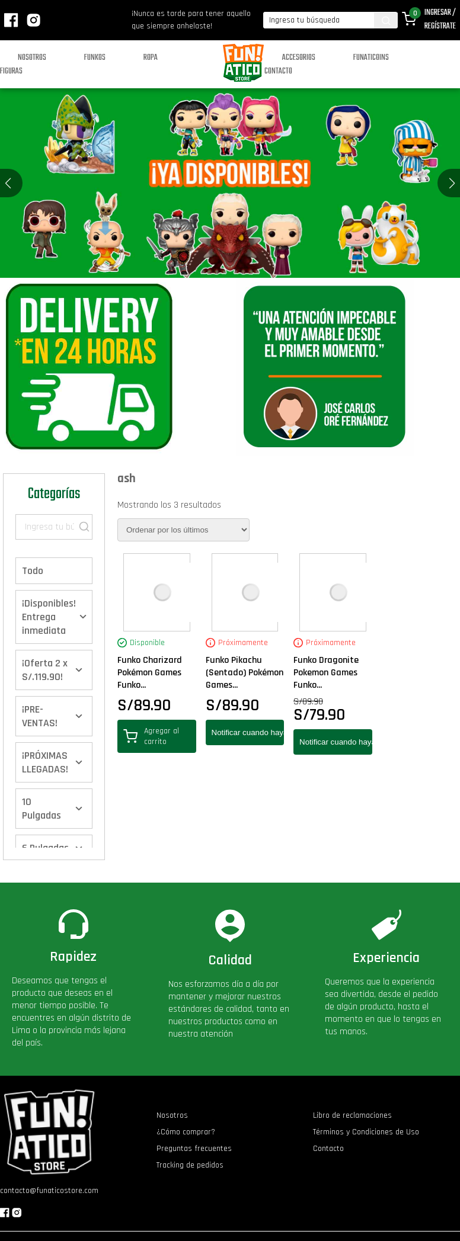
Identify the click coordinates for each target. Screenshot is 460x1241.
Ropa (150, 58)
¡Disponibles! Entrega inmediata (49, 617)
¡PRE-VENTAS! (40, 716)
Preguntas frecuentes (194, 1148)
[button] (452, 183)
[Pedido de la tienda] (183, 529)
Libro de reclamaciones (352, 1115)
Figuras (11, 71)
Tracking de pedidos (189, 1165)
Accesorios (298, 58)
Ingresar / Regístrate (440, 19)
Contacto (278, 71)
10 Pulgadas (41, 808)
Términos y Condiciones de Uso (366, 1132)
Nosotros (32, 58)
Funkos (95, 58)
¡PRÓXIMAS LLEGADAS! (45, 762)
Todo (32, 571)
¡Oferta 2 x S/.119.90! (45, 670)
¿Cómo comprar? (185, 1132)
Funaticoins (371, 58)
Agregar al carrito (151, 736)
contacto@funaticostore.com (49, 1190)
